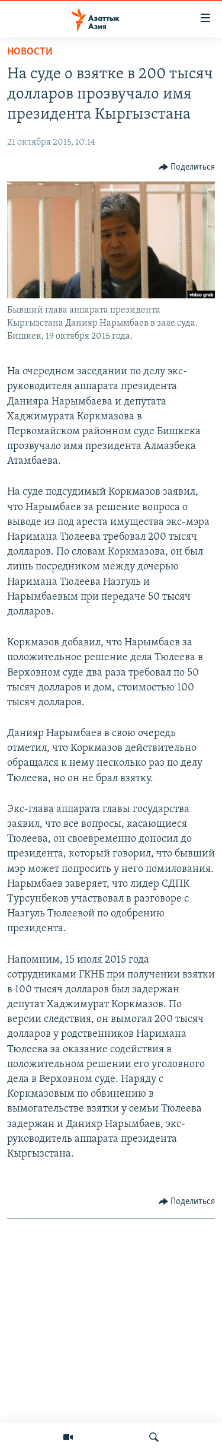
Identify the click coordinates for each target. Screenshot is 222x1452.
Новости (30, 52)
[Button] (187, 167)
